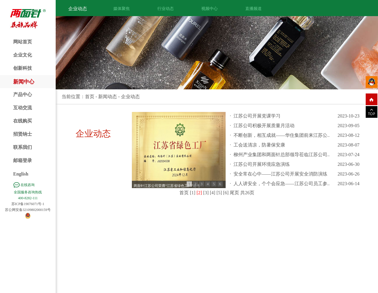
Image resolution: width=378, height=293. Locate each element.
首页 (89, 96)
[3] (206, 192)
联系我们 (22, 147)
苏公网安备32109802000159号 (28, 210)
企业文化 (22, 54)
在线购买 (22, 120)
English (20, 173)
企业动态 (77, 8)
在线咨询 (28, 185)
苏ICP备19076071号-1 (28, 204)
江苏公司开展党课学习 (257, 115)
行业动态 (165, 8)
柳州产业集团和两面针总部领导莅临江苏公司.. (282, 154)
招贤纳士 (22, 134)
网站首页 (22, 41)
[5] (219, 192)
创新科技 (22, 68)
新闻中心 (23, 82)
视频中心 (209, 8)
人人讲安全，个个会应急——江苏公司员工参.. (282, 183)
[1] (192, 192)
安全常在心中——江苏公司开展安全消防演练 (280, 173)
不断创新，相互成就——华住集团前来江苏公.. (282, 135)
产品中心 (22, 94)
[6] (226, 192)
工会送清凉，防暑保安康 (259, 144)
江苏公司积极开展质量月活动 (264, 125)
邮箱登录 (22, 160)
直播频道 (253, 8)
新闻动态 (107, 96)
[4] (212, 192)
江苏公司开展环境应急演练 (262, 164)
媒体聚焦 (121, 8)
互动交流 (22, 107)
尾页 (234, 192)
